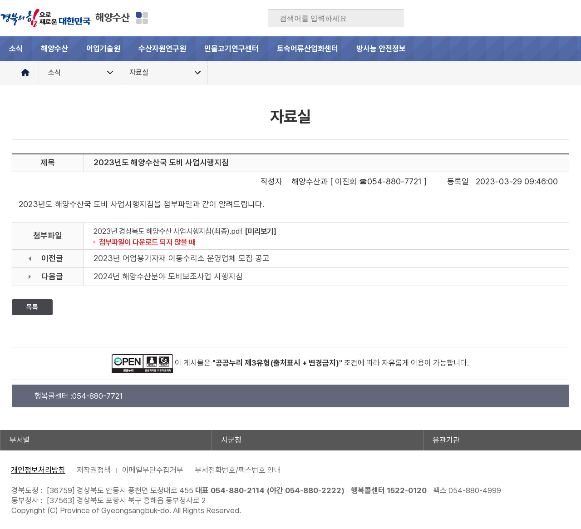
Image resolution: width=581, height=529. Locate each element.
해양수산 (112, 17)
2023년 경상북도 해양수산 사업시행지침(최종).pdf (168, 231)
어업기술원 (103, 48)
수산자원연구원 (162, 48)
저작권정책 (94, 470)
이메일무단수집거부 (152, 470)
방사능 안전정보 (381, 48)
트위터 (520, 18)
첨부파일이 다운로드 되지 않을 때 (147, 242)
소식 (16, 48)
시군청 (231, 440)
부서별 (20, 440)
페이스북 (485, 18)
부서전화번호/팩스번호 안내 (238, 470)
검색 (390, 18)
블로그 (503, 18)
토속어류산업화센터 (307, 48)
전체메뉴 (568, 48)
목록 (32, 307)
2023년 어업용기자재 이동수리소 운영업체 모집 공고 (182, 258)
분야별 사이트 (142, 18)
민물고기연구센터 (231, 48)
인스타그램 (556, 18)
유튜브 (573, 18)
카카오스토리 (538, 18)
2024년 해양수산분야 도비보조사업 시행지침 (168, 276)
